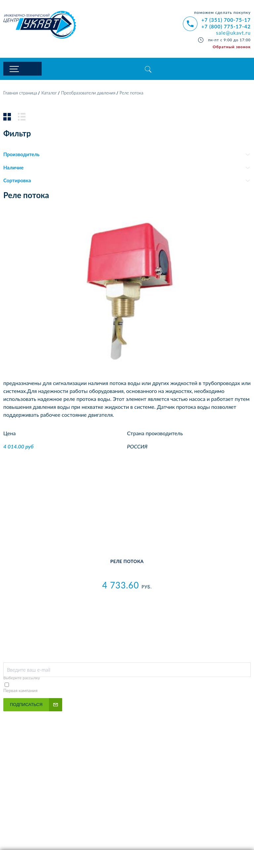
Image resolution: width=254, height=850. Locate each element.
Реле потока (127, 562)
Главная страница (20, 93)
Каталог (49, 93)
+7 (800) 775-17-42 (226, 26)
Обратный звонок (232, 46)
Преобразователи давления (88, 93)
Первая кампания (20, 691)
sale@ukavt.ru (233, 33)
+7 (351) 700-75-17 (226, 20)
